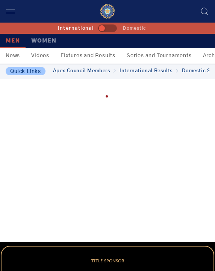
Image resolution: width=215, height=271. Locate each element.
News (13, 55)
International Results (149, 71)
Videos (40, 55)
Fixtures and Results (88, 55)
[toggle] (107, 28)
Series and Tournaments (159, 55)
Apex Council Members (84, 71)
